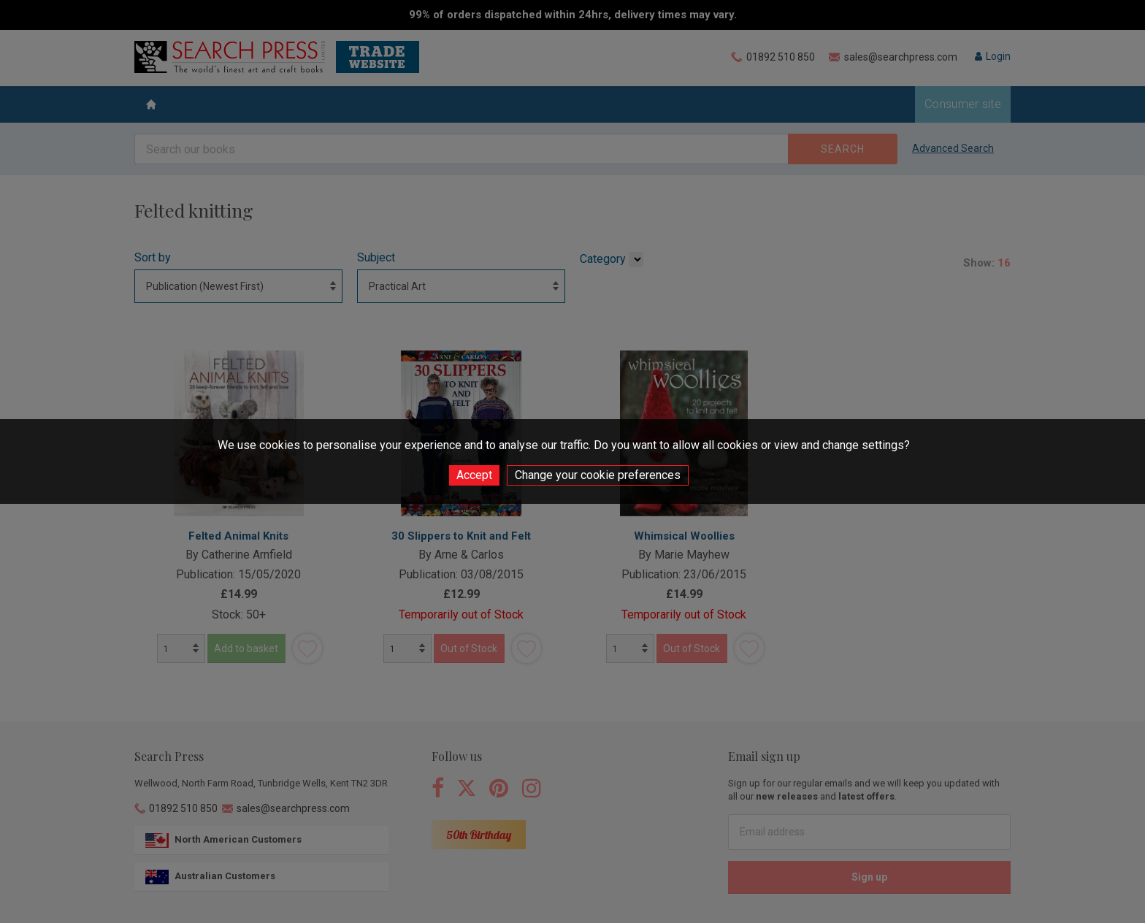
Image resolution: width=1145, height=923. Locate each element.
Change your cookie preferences (598, 475)
